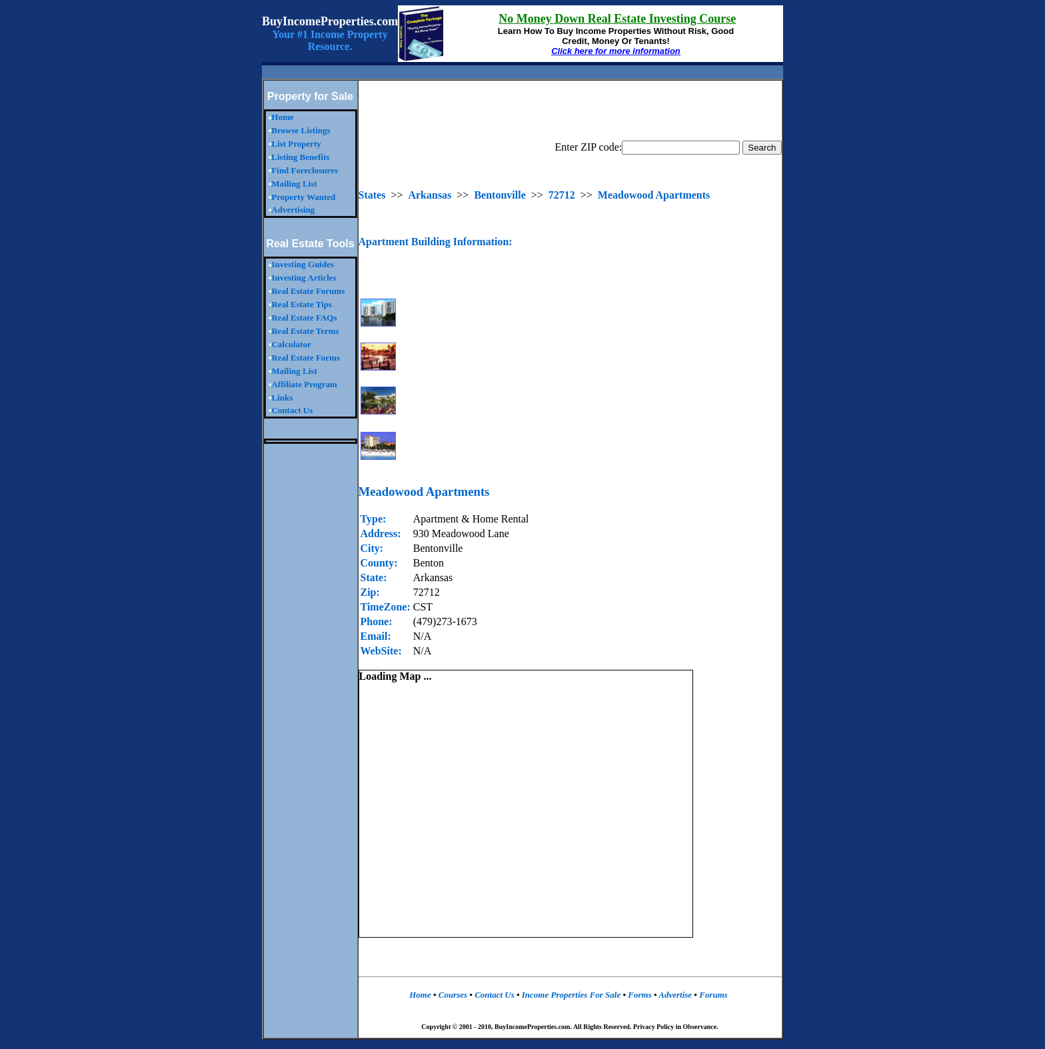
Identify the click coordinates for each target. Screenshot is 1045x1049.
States (372, 195)
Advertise (674, 995)
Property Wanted (303, 197)
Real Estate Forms (305, 358)
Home (282, 117)
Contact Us (292, 410)
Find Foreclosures (304, 170)
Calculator (291, 344)
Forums (712, 995)
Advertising (293, 210)
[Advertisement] (522, 72)
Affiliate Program (304, 384)
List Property (296, 144)
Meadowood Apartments (654, 195)
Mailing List (294, 184)
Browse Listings (300, 130)
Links (282, 398)
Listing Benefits (300, 157)
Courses (452, 995)
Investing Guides (302, 264)
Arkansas (429, 195)
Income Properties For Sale (572, 995)
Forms (641, 995)
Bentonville (499, 195)
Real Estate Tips (301, 304)
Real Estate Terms (305, 331)
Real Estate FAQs (304, 318)
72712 (561, 195)
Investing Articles (303, 278)
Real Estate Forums (308, 291)
